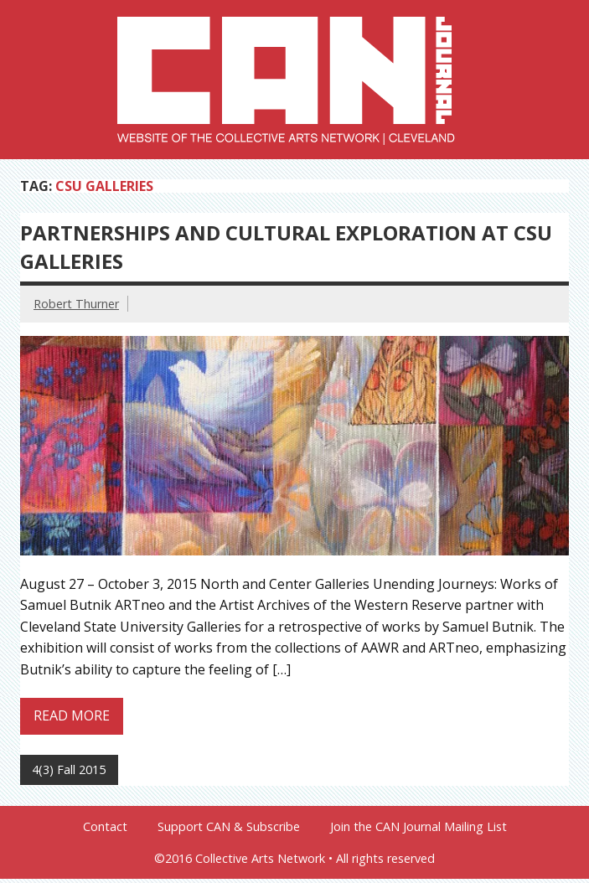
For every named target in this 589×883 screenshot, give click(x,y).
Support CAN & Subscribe (229, 827)
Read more (72, 715)
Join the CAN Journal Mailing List (418, 827)
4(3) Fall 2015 (69, 769)
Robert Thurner (76, 304)
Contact (105, 827)
